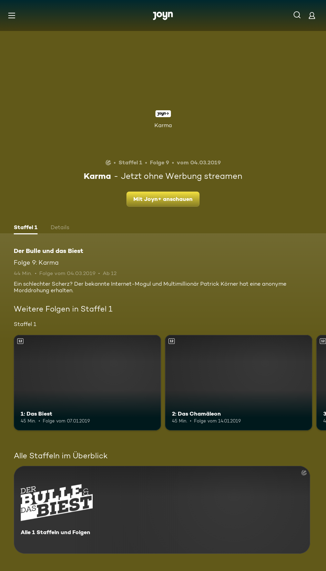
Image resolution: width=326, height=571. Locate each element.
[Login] (312, 15)
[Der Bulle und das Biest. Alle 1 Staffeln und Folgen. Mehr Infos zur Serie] (162, 510)
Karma (163, 125)
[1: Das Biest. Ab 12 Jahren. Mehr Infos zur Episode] (87, 383)
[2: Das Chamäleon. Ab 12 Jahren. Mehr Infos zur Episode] (238, 383)
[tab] (25, 228)
